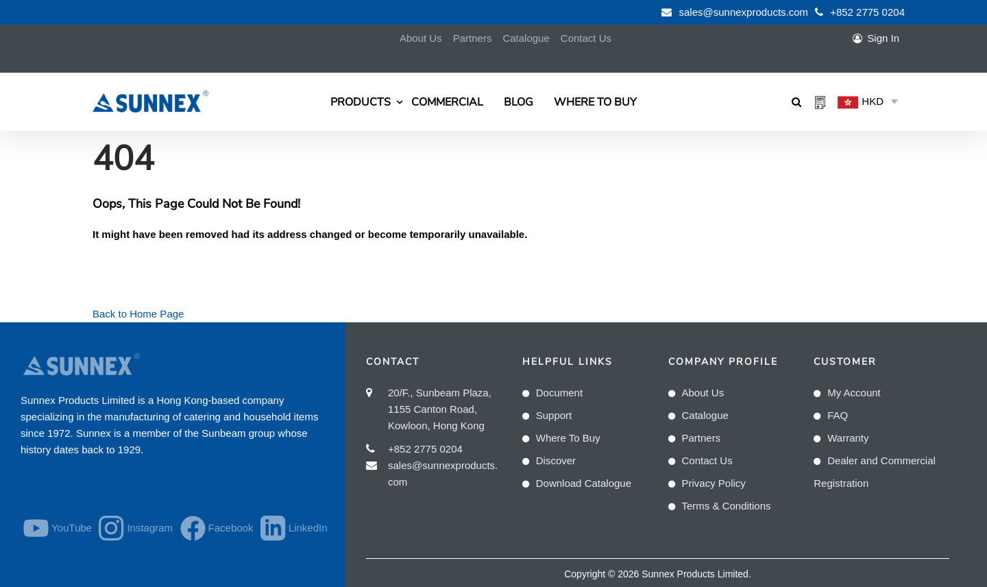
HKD (860, 102)
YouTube (51, 528)
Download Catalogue (583, 483)
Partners (472, 38)
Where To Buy (595, 102)
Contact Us (586, 38)
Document (559, 392)
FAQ (837, 415)
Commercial (447, 102)
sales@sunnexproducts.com (743, 12)
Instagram (129, 528)
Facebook (211, 528)
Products (360, 102)
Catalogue (525, 38)
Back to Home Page (138, 314)
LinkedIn (288, 528)
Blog (518, 102)
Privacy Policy (714, 483)
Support (554, 415)
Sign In (883, 38)
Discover (556, 460)
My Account (854, 392)
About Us (421, 38)
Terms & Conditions (726, 506)
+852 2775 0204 (867, 12)
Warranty (847, 438)
